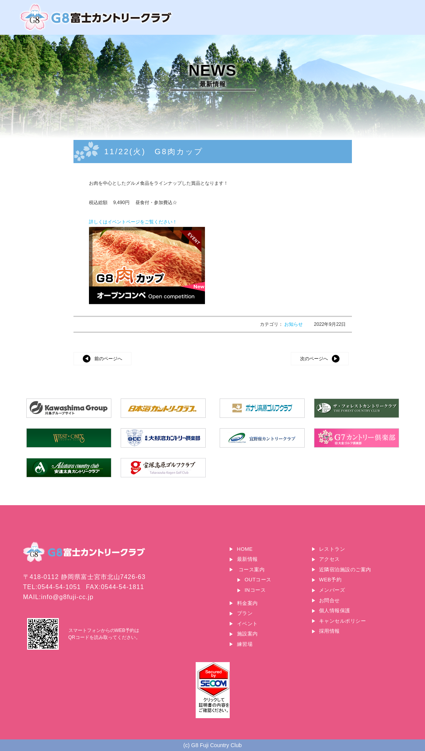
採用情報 (329, 631)
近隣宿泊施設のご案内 (345, 569)
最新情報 (247, 559)
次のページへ (314, 358)
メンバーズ (332, 590)
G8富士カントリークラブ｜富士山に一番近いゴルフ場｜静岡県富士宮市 (96, 17)
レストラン (332, 549)
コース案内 (252, 569)
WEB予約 (330, 579)
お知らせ (294, 324)
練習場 (245, 644)
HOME (245, 549)
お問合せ (329, 600)
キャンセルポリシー (342, 621)
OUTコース (258, 579)
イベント (247, 624)
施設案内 (247, 634)
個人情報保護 (334, 610)
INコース (255, 590)
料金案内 (247, 603)
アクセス (329, 559)
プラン (245, 613)
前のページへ (108, 358)
